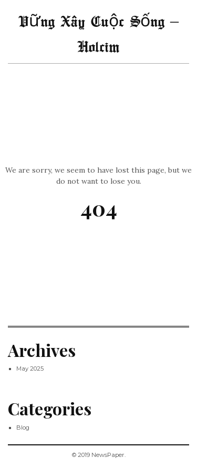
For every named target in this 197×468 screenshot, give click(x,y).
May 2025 (30, 368)
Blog (22, 427)
